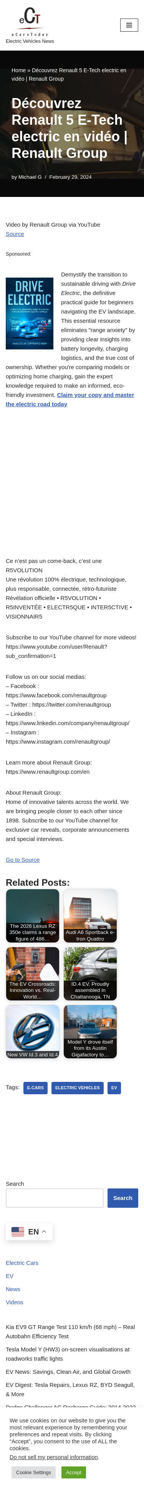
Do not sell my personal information (54, 1457)
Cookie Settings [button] (33, 1472)
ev (114, 1087)
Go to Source (23, 859)
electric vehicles (77, 1087)
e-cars (35, 1087)
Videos (14, 1302)
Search (15, 1183)
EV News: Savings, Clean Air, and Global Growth (68, 1371)
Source (15, 234)
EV (9, 1276)
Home (19, 70)
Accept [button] (73, 1472)
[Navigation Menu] (129, 25)
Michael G (30, 177)
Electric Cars (22, 1262)
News (13, 1289)
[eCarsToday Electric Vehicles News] (30, 25)
